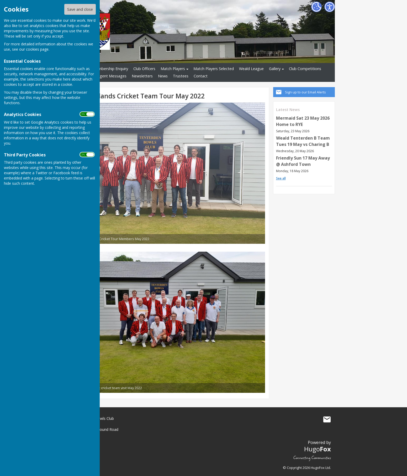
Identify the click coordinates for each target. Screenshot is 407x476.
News (163, 75)
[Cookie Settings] (316, 7)
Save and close (80, 9)
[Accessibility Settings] (329, 7)
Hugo (317, 449)
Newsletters (142, 75)
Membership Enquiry (110, 68)
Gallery (275, 68)
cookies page (37, 49)
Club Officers (144, 68)
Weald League (251, 68)
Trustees (180, 75)
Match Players (173, 68)
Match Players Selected (213, 68)
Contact (201, 75)
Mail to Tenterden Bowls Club (327, 420)
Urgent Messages (111, 75)
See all (281, 178)
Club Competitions (305, 68)
